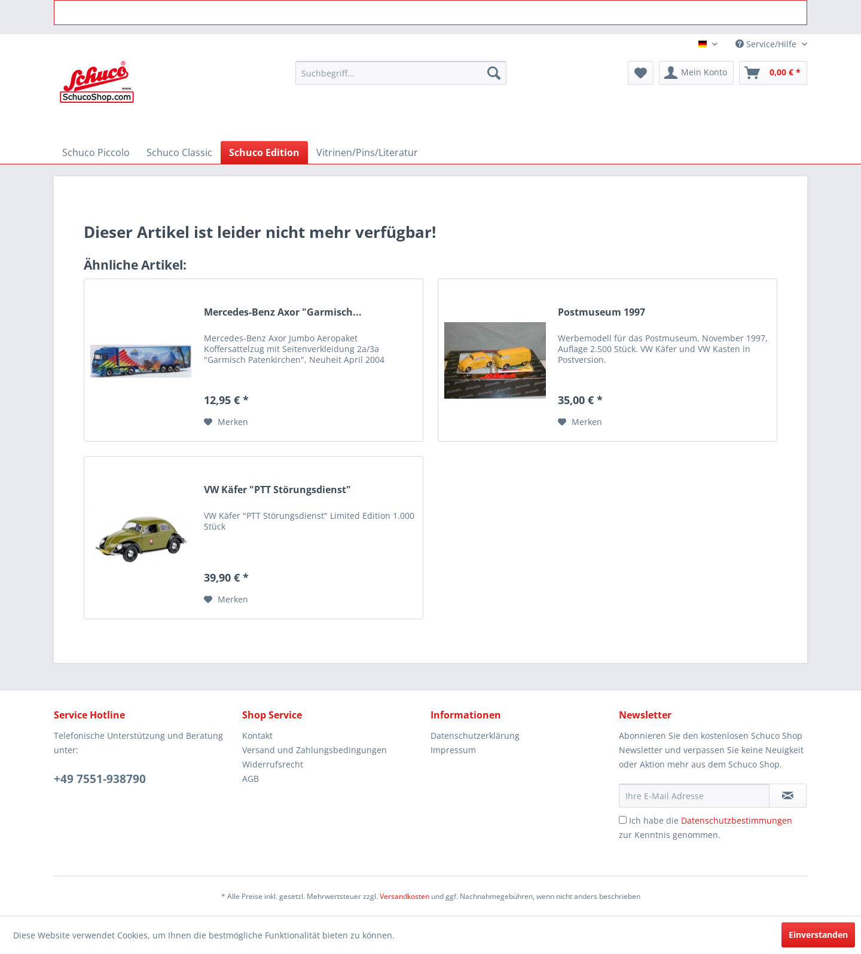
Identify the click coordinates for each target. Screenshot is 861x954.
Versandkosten (404, 896)
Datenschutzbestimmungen (736, 820)
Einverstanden (818, 934)
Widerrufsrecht (272, 764)
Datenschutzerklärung (475, 735)
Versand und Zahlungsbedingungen (314, 750)
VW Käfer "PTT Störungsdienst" (277, 490)
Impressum (453, 750)
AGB (250, 778)
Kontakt (257, 735)
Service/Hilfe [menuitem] (767, 44)
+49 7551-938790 (100, 779)
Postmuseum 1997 (601, 312)
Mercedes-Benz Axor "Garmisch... (283, 312)
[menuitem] (400, 73)
